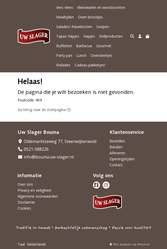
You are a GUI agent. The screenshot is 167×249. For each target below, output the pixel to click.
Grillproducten (110, 36)
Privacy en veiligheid (34, 190)
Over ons (25, 184)
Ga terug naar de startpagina (44, 109)
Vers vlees (64, 7)
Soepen (102, 26)
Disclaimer (26, 202)
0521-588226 (33, 149)
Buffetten (64, 45)
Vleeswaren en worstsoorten (101, 7)
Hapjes (89, 36)
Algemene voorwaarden (38, 196)
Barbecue (84, 45)
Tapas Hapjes (67, 36)
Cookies (24, 208)
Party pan (64, 55)
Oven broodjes (90, 17)
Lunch (81, 55)
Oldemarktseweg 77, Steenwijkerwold (57, 141)
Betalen (116, 146)
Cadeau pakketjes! (90, 65)
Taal (21, 244)
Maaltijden (65, 17)
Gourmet (103, 45)
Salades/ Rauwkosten (74, 26)
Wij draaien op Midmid (130, 244)
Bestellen (117, 141)
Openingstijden (122, 158)
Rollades (63, 65)
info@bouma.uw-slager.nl (46, 157)
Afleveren (117, 152)
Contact (116, 164)
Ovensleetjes (101, 55)
